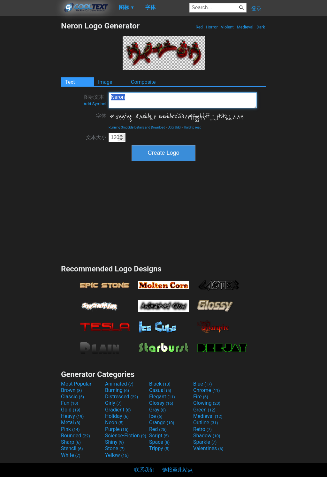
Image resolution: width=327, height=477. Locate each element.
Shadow (206, 436)
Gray (157, 410)
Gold (70, 410)
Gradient (118, 410)
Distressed (121, 397)
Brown (71, 390)
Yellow (117, 455)
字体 (101, 116)
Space (159, 442)
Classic (72, 397)
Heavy (72, 416)
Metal (70, 422)
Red (199, 27)
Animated (119, 384)
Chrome (206, 390)
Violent (227, 27)
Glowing (206, 403)
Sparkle (205, 442)
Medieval (245, 27)
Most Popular (76, 384)
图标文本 (95, 100)
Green (204, 410)
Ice (155, 416)
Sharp (71, 442)
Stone (115, 448)
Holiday (117, 416)
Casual (160, 390)
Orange (161, 422)
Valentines (208, 448)
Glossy (161, 403)
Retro (202, 429)
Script (159, 436)
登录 (256, 8)
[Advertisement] (30, 117)
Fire (200, 397)
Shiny (114, 442)
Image (105, 82)
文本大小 (96, 137)
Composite (143, 82)
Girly (113, 403)
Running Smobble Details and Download (137, 127)
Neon (114, 422)
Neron (183, 100)
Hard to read (193, 127)
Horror (212, 27)
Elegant (162, 397)
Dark (260, 27)
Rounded (75, 436)
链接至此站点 (177, 470)
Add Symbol (95, 103)
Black (160, 384)
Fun (69, 403)
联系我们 (144, 470)
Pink (70, 429)
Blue (202, 384)
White (70, 455)
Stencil (72, 448)
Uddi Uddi (174, 127)
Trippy (159, 448)
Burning (117, 390)
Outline (205, 422)
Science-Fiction (125, 436)
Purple (116, 429)
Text (70, 82)
